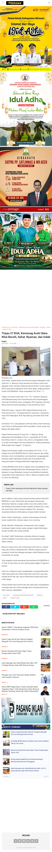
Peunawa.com (6, 327)
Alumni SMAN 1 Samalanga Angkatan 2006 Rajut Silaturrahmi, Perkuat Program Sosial (20, 628)
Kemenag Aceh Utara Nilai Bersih (29, 327)
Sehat (48, 327)
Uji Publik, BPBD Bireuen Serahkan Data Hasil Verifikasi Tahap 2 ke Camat (30, 742)
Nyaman (43, 327)
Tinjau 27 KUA (7, 329)
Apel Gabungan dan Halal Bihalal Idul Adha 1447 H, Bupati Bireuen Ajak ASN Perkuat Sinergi (19, 664)
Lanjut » (46, 776)
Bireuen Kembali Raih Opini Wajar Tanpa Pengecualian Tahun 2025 (16, 652)
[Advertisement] (26, 298)
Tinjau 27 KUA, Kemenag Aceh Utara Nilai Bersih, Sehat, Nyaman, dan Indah (26, 335)
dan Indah (15, 327)
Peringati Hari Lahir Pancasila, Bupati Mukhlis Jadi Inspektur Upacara (19, 676)
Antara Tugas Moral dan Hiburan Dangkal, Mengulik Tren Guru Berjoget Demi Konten (17, 640)
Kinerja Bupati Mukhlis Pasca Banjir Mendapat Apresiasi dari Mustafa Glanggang (27, 760)
